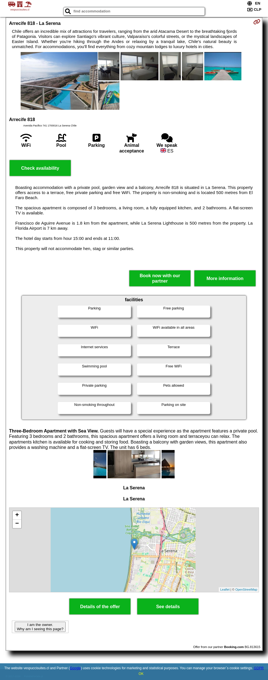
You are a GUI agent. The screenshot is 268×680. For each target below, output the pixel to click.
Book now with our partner (160, 278)
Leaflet (225, 589)
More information (225, 278)
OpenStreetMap (246, 589)
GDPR (259, 668)
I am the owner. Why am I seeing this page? (40, 627)
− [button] (17, 524)
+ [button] (17, 515)
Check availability (40, 168)
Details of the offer (100, 606)
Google (75, 668)
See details (168, 606)
